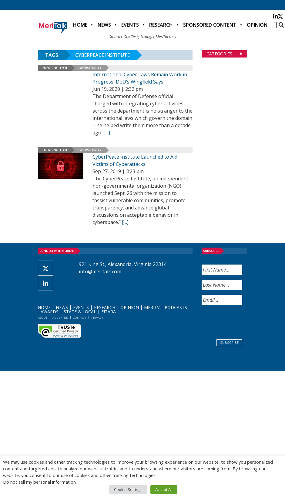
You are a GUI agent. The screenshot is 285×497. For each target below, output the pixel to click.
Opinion (257, 24)
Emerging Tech (54, 68)
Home (80, 24)
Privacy (97, 318)
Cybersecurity (89, 68)
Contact (79, 318)
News (104, 24)
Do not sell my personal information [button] (39, 482)
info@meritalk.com (100, 271)
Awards (50, 311)
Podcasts (176, 307)
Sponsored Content (209, 24)
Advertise (60, 318)
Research (161, 24)
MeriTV (151, 307)
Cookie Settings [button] (128, 489)
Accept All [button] (164, 489)
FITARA (108, 311)
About (42, 318)
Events (130, 24)
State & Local (80, 311)
